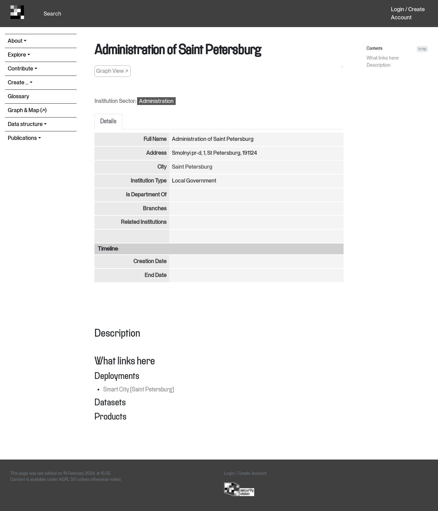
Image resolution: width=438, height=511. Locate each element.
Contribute (20, 68)
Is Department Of (146, 194)
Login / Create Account (408, 13)
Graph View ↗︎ (112, 71)
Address (156, 153)
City (162, 167)
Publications (22, 138)
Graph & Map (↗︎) (27, 110)
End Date (156, 275)
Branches (155, 208)
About (15, 41)
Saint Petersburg (192, 167)
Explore (17, 54)
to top (422, 49)
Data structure (25, 124)
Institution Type (149, 180)
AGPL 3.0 (67, 479)
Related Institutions (144, 222)
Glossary (18, 96)
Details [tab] (108, 122)
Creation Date (150, 261)
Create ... (18, 82)
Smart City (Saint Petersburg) (138, 390)
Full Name (155, 139)
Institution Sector (114, 101)
